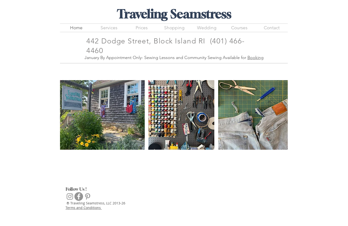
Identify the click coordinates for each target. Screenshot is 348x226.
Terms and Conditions (84, 207)
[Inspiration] (87, 196)
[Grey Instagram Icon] (70, 196)
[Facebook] (78, 196)
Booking (255, 57)
